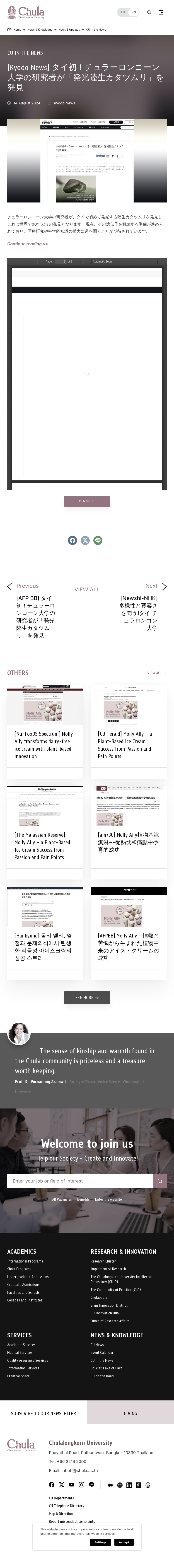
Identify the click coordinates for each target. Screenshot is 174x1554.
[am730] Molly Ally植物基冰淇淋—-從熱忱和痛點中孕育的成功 (128, 842)
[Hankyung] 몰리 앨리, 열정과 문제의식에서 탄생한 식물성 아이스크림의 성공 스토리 (43, 947)
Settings (100, 1542)
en (133, 12)
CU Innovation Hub (105, 1313)
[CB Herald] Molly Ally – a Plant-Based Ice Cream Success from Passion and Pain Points (125, 745)
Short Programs (19, 1269)
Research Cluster (103, 1261)
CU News (97, 1345)
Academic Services (21, 1345)
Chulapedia (99, 1297)
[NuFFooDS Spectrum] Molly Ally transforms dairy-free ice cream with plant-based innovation (43, 745)
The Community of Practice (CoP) (116, 1290)
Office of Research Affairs (110, 1321)
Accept (124, 1542)
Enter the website (108, 1199)
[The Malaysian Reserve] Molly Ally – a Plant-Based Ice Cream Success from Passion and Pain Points (42, 846)
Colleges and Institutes (24, 1300)
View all (157, 673)
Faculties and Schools (23, 1292)
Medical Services (19, 1352)
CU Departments (61, 1498)
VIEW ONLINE (87, 501)
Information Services (23, 1368)
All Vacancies (62, 1199)
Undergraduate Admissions (28, 1277)
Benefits (83, 1199)
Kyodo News (64, 103)
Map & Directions (61, 1514)
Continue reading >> (27, 243)
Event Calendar (102, 1352)
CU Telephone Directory (66, 1506)
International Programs (25, 1261)
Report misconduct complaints (72, 1521)
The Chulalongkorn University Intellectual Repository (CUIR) (122, 1280)
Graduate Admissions (23, 1284)
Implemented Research (108, 1269)
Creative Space (18, 1376)
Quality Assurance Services (27, 1360)
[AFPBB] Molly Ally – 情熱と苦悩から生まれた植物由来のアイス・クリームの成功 (129, 947)
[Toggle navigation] (161, 12)
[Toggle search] (149, 12)
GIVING (130, 1413)
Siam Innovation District (109, 1305)
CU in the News (25, 53)
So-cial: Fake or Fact (106, 1368)
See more (87, 997)
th (123, 12)
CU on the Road (102, 1376)
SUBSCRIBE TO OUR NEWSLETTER (43, 1413)
